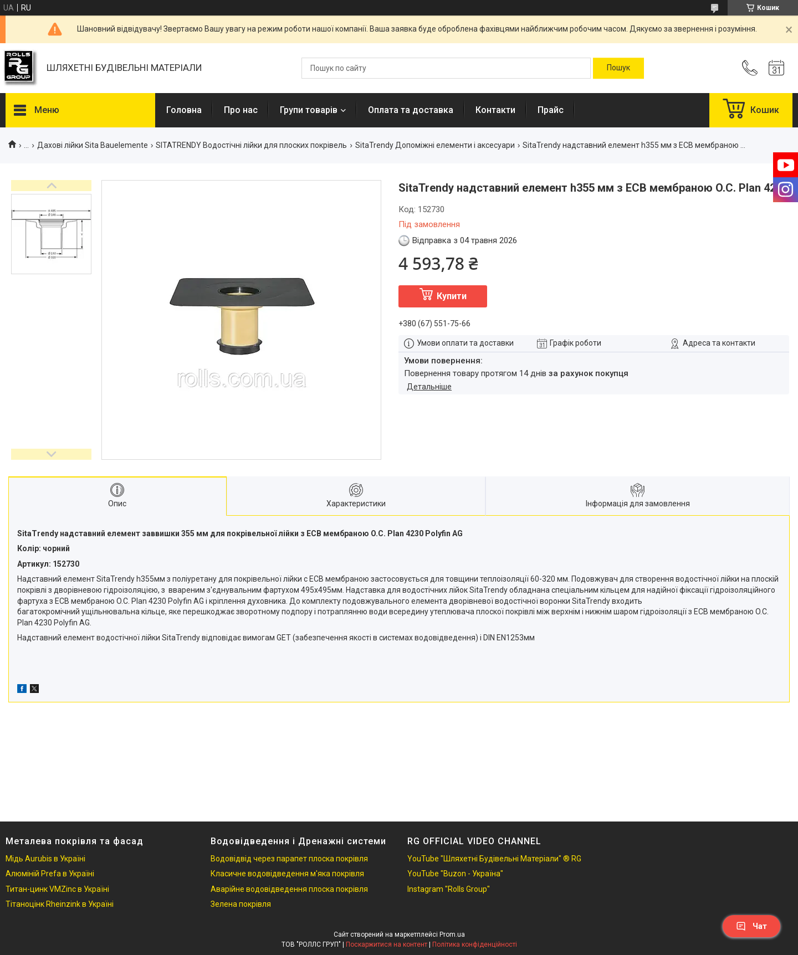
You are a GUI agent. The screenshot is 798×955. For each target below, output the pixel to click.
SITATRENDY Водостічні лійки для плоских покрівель (251, 145)
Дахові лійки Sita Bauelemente (92, 145)
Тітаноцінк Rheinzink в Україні (60, 904)
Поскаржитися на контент (386, 944)
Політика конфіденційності (474, 944)
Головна (184, 110)
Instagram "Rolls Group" (448, 889)
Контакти (495, 110)
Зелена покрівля (241, 904)
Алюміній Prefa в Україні (50, 873)
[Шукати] (618, 68)
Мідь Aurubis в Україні (45, 858)
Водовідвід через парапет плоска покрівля (289, 858)
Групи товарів (308, 110)
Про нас (241, 110)
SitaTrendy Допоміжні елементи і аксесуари (435, 145)
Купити (452, 296)
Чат (751, 926)
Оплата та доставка (410, 110)
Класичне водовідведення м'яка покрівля (287, 873)
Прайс (551, 110)
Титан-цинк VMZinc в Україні (57, 889)
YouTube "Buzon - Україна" (455, 873)
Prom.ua (452, 934)
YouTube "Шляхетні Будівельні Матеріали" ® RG (494, 858)
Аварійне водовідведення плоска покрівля (289, 889)
